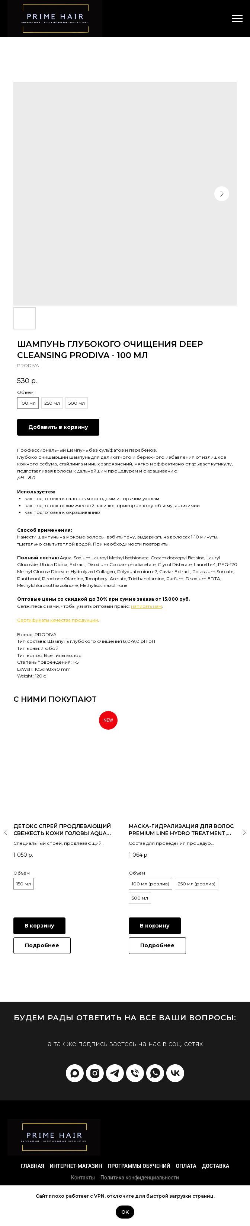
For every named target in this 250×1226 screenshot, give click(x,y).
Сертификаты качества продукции (57, 620)
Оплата (186, 1166)
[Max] (75, 1073)
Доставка (215, 1166)
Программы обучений (139, 1166)
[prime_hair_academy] (95, 1073)
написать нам (146, 606)
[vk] (175, 1073)
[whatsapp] (155, 1073)
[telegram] (115, 1073)
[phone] (135, 1073)
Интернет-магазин (76, 1166)
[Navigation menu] (237, 18)
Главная (32, 1166)
